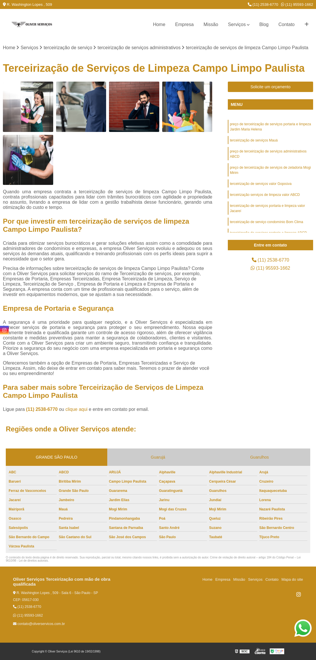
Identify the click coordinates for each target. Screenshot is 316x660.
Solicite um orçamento (270, 86)
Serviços (237, 24)
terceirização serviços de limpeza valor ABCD (265, 195)
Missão (211, 24)
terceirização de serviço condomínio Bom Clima (266, 222)
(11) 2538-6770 (263, 4)
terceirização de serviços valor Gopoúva (260, 184)
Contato (286, 24)
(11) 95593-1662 (297, 4)
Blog (264, 24)
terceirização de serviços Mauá (254, 140)
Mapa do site (292, 579)
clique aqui (76, 409)
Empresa (184, 24)
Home (159, 24)
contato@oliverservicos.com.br (39, 624)
